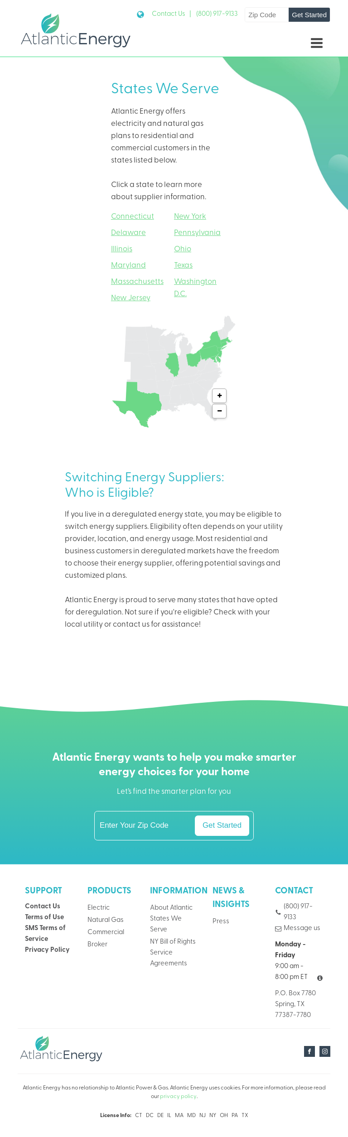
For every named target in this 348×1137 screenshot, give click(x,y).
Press (221, 922)
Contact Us (42, 906)
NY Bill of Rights (173, 942)
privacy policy (178, 1097)
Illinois (121, 249)
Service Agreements (168, 958)
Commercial (105, 932)
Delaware (128, 233)
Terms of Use (44, 917)
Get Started (309, 15)
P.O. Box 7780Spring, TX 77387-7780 (295, 1004)
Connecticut (132, 217)
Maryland (128, 265)
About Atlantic (171, 908)
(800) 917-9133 (217, 14)
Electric (98, 908)
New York (190, 217)
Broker (97, 944)
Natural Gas (105, 920)
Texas (183, 265)
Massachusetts (137, 282)
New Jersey (130, 298)
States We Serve (166, 924)
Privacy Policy (47, 950)
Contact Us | (171, 14)
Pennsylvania (197, 233)
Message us (302, 928)
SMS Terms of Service (45, 934)
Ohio (182, 249)
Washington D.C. (195, 288)
